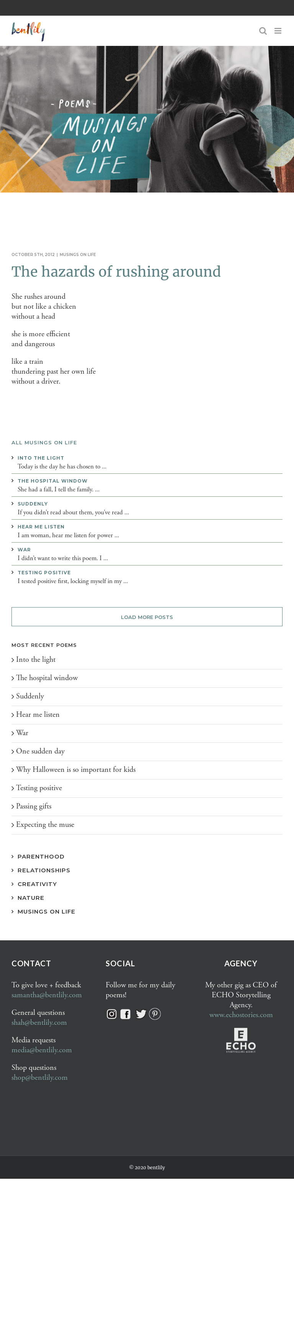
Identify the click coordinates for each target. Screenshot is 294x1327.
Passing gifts (33, 806)
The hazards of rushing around (116, 271)
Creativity (37, 884)
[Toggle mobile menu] (278, 31)
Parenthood (41, 856)
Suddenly (33, 504)
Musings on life (78, 254)
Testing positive (44, 572)
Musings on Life (46, 911)
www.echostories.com (241, 1015)
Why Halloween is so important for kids (76, 769)
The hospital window (53, 481)
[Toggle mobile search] (263, 31)
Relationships (44, 870)
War (24, 550)
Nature (31, 897)
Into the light (41, 458)
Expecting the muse (45, 825)
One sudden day (40, 751)
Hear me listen (41, 527)
